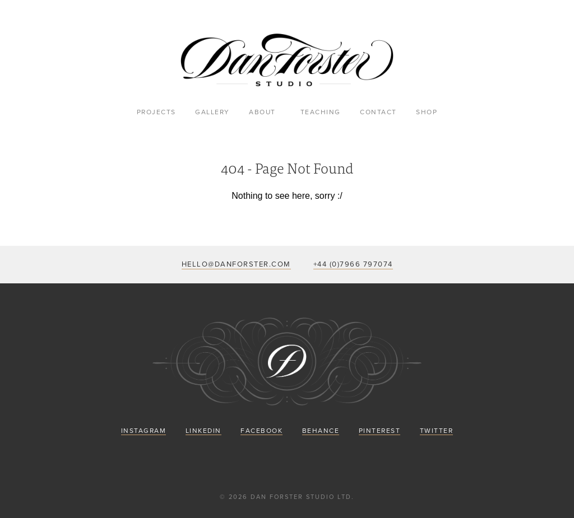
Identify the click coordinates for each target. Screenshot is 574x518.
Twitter (436, 431)
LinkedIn (203, 431)
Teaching (320, 112)
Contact (378, 112)
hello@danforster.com (236, 264)
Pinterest (380, 431)
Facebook (261, 431)
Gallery (212, 112)
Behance (321, 431)
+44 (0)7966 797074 (353, 264)
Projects (156, 112)
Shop (426, 112)
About (262, 112)
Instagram (143, 431)
